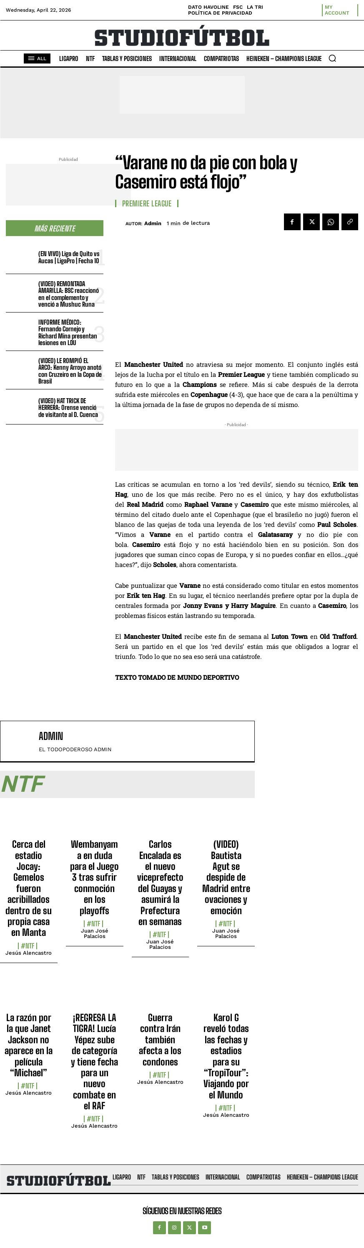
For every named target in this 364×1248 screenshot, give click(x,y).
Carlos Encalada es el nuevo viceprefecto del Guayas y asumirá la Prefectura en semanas (160, 883)
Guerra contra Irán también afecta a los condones (160, 1040)
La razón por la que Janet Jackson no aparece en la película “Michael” (29, 1045)
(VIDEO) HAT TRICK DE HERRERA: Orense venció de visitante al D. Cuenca (68, 407)
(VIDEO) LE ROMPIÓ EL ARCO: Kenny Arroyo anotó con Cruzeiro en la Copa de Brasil (70, 371)
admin (152, 223)
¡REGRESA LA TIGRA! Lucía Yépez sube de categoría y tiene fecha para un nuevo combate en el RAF (94, 1061)
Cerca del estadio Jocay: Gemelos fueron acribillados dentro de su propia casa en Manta (28, 888)
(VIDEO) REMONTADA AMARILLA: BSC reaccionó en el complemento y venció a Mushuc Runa (68, 294)
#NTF (27, 946)
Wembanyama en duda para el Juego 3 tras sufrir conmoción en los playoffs (94, 877)
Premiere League (147, 203)
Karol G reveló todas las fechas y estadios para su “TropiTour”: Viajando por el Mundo (226, 1056)
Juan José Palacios (94, 933)
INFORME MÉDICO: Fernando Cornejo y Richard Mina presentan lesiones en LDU (67, 332)
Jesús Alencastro (28, 953)
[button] (332, 58)
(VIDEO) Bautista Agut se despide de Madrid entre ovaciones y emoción (226, 877)
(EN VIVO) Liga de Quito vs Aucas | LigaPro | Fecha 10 (69, 257)
